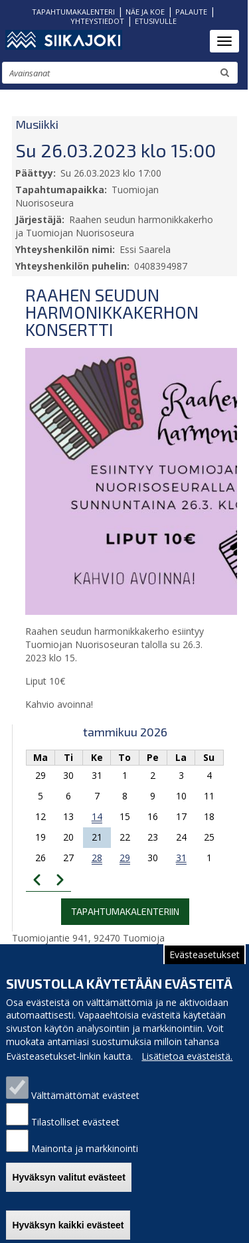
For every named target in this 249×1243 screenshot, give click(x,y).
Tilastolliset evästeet (75, 1136)
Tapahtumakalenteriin (125, 911)
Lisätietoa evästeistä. (186, 1070)
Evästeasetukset (204, 969)
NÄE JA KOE (145, 12)
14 (97, 816)
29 (125, 857)
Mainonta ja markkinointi (84, 1163)
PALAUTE (191, 12)
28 (97, 857)
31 (181, 857)
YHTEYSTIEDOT (97, 21)
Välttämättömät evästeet (85, 1110)
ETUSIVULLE (156, 21)
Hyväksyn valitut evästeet (68, 1192)
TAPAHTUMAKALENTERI (73, 12)
